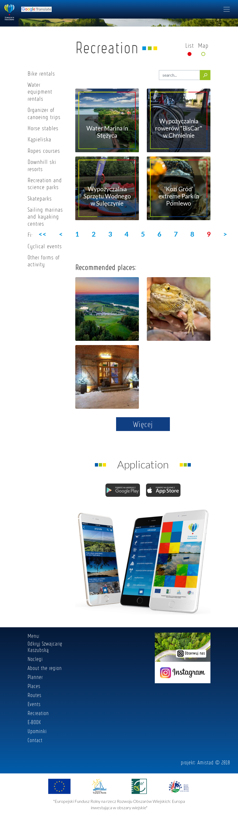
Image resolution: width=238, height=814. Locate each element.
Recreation (38, 712)
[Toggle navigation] (226, 9)
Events (34, 703)
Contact (35, 740)
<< (42, 234)
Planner (35, 676)
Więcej (143, 424)
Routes (34, 694)
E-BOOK (34, 722)
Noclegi (35, 658)
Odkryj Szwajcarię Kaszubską (45, 646)
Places (34, 685)
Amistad (205, 762)
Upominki (37, 731)
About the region (45, 667)
